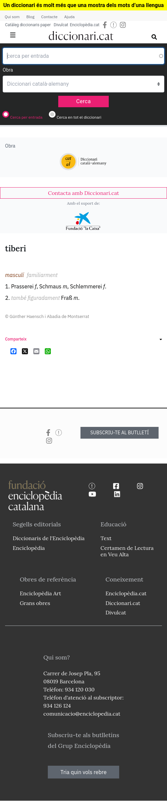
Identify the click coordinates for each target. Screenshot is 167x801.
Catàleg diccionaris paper (28, 25)
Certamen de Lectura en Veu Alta (127, 551)
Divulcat (61, 25)
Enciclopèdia (29, 548)
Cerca (83, 101)
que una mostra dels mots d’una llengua (115, 5)
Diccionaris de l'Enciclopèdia (49, 538)
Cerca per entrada (26, 117)
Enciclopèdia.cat (84, 25)
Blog (30, 16)
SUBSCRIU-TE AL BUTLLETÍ (119, 433)
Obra (8, 70)
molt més (54, 5)
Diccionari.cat (122, 603)
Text (106, 538)
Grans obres (35, 603)
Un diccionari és (23, 5)
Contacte (49, 16)
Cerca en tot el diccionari (79, 117)
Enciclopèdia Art (40, 593)
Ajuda (69, 16)
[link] (83, 193)
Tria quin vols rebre (84, 772)
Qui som (12, 16)
